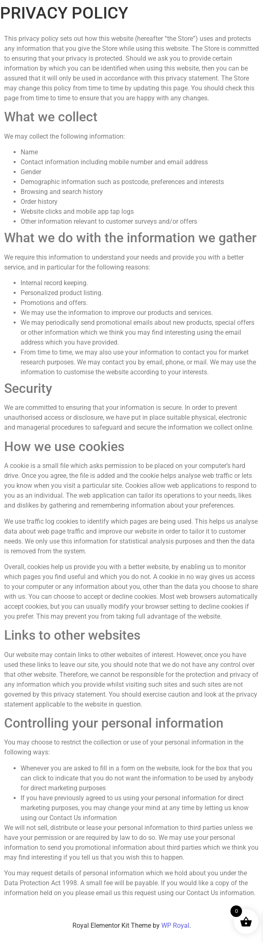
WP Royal (175, 925)
